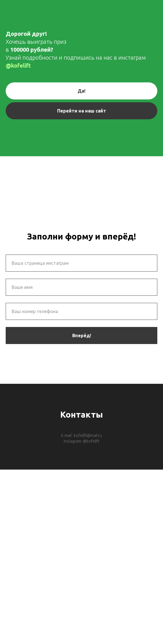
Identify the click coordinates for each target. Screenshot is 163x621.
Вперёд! (81, 335)
